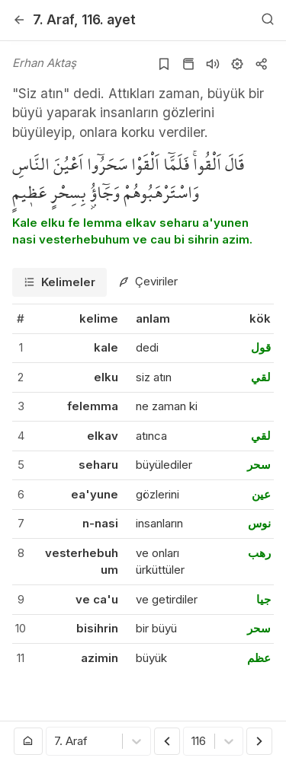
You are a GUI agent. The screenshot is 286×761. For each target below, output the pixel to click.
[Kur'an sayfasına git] (188, 64)
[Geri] (19, 20)
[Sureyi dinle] (213, 64)
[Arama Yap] (268, 20)
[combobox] (55, 741)
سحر (259, 464)
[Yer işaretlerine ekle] (164, 64)
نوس (259, 523)
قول (261, 347)
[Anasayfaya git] (28, 741)
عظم (259, 658)
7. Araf (53, 19)
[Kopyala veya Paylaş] (261, 64)
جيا (263, 599)
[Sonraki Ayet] (259, 741)
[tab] (59, 283)
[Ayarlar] (237, 64)
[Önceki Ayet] (167, 741)
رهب (259, 553)
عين (261, 494)
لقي (261, 377)
